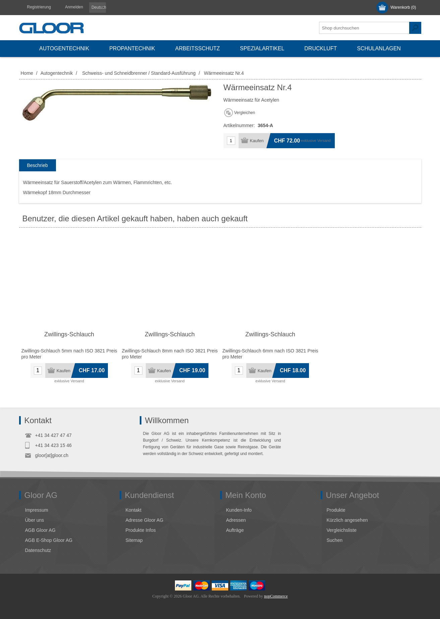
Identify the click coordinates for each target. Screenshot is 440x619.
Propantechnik (132, 48)
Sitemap (134, 540)
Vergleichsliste (342, 530)
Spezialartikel (262, 48)
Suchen (415, 28)
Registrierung (39, 7)
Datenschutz (38, 550)
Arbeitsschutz (197, 48)
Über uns (34, 520)
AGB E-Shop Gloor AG (49, 540)
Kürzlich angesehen (347, 520)
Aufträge (235, 530)
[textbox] (364, 28)
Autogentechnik (64, 48)
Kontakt (133, 510)
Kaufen (257, 140)
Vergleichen (244, 112)
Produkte (336, 510)
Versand (323, 140)
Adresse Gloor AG (145, 520)
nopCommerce (276, 596)
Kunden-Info (239, 510)
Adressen (236, 520)
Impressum (36, 510)
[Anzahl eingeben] (231, 140)
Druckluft (320, 48)
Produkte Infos (141, 530)
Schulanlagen (379, 48)
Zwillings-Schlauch (69, 334)
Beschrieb (37, 165)
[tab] (37, 165)
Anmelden (74, 7)
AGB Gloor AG (40, 530)
